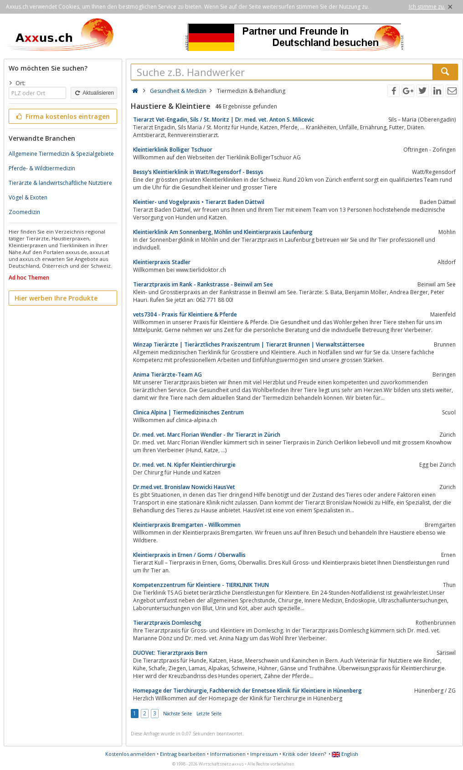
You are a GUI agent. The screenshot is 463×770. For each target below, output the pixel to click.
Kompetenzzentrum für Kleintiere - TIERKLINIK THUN (201, 585)
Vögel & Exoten (28, 197)
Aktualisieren (94, 93)
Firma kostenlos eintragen (62, 116)
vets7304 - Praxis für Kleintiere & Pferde (185, 314)
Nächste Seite (177, 713)
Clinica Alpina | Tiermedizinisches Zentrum (188, 412)
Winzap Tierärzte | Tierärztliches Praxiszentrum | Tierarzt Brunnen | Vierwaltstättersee (249, 344)
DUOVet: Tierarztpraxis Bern (170, 653)
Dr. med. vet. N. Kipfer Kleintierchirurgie (184, 465)
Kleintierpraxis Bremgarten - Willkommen (187, 525)
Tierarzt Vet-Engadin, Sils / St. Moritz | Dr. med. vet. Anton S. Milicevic (223, 119)
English (345, 753)
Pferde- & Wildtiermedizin (42, 168)
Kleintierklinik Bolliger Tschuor (172, 149)
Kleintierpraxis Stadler (161, 262)
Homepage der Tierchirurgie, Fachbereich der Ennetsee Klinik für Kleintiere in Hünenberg (247, 690)
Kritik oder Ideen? (304, 753)
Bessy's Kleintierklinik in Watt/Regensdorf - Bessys (198, 172)
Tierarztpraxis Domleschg (167, 623)
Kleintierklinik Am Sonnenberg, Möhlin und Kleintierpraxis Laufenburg (223, 232)
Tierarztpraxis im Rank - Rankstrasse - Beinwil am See (203, 284)
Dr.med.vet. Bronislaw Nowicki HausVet (184, 487)
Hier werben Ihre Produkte (56, 298)
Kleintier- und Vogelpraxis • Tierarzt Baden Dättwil (198, 202)
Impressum (264, 753)
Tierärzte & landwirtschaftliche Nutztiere (60, 183)
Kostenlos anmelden (130, 753)
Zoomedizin (24, 212)
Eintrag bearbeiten (183, 753)
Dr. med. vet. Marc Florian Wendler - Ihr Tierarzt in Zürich (206, 435)
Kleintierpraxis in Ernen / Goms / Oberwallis (189, 555)
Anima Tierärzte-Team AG (167, 374)
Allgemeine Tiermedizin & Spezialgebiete (61, 154)
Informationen (228, 753)
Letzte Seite (208, 713)
